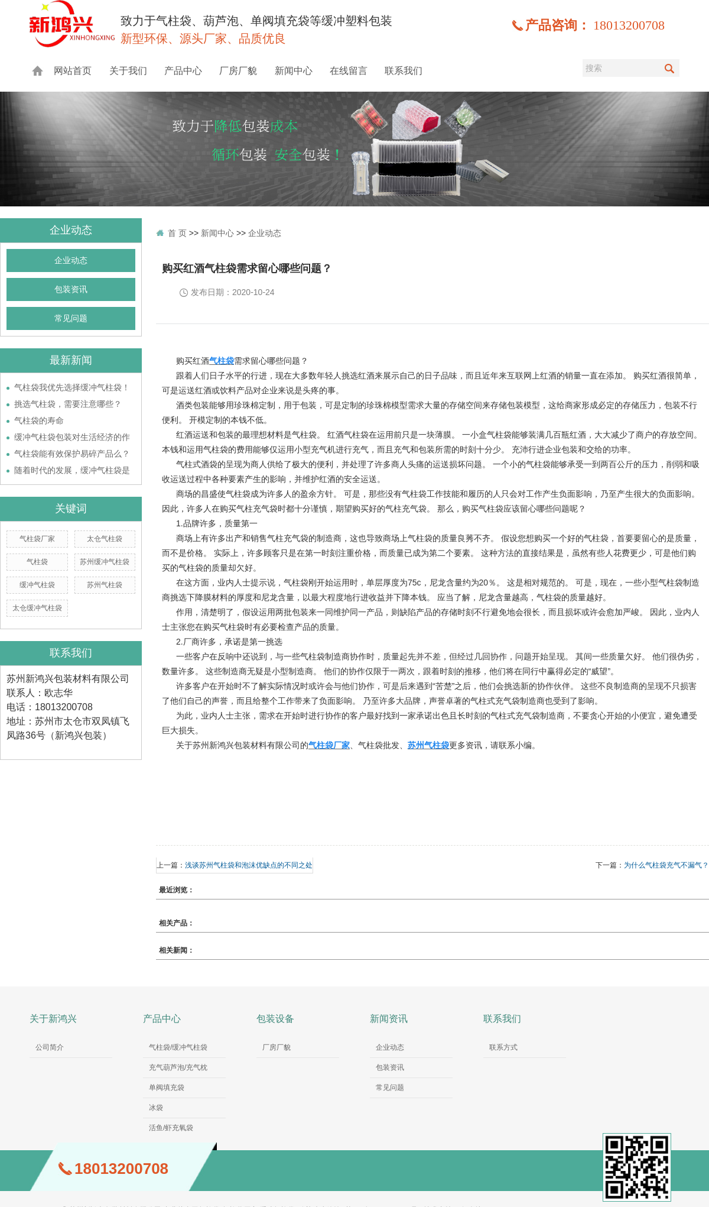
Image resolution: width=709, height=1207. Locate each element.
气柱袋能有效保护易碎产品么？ (72, 453)
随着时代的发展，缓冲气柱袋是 (72, 470)
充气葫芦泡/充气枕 (178, 1067)
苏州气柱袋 (104, 585)
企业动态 (70, 260)
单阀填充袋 (166, 1087)
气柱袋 (37, 562)
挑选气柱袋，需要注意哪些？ (68, 404)
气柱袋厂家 (37, 539)
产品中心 (183, 71)
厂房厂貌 (238, 71)
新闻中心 (294, 71)
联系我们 (403, 71)
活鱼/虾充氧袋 (171, 1128)
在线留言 (348, 71)
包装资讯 (70, 289)
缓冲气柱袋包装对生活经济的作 (72, 437)
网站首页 (73, 71)
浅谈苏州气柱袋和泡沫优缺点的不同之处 (249, 865)
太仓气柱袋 (104, 539)
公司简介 (49, 1047)
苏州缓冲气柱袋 (104, 562)
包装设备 (275, 1019)
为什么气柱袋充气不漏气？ (666, 865)
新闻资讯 (389, 1019)
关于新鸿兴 (53, 1019)
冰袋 (156, 1108)
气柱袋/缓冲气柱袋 (178, 1047)
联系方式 (503, 1047)
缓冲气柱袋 (37, 585)
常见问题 (70, 318)
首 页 (177, 233)
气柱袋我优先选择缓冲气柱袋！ (72, 387)
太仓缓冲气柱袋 (37, 608)
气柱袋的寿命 (39, 420)
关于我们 (128, 71)
